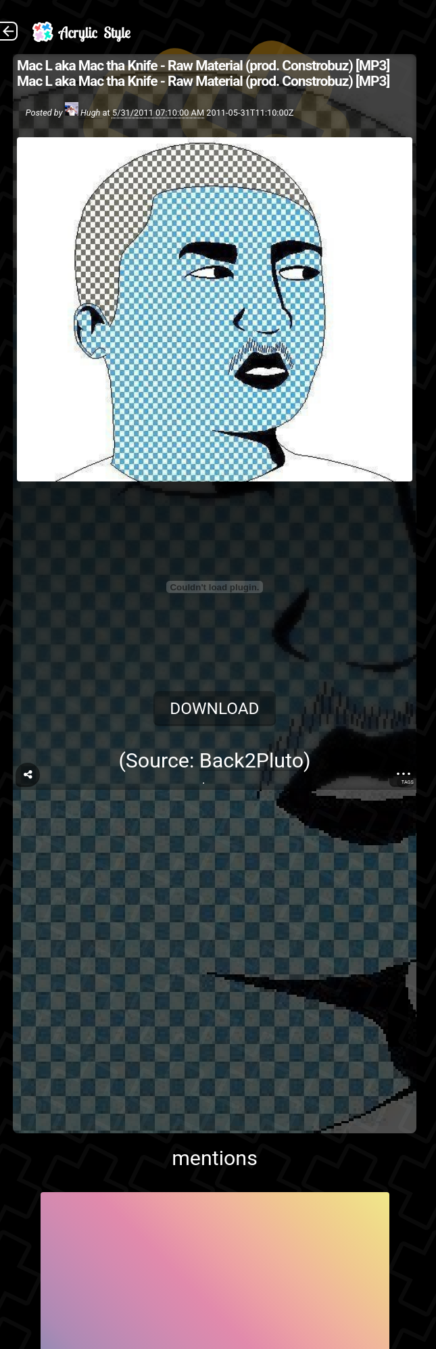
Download (214, 708)
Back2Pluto (251, 760)
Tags (408, 782)
